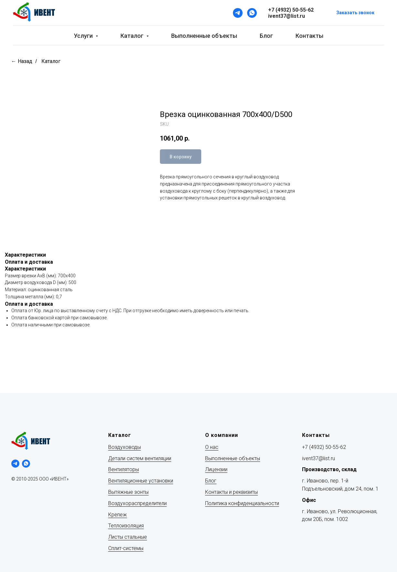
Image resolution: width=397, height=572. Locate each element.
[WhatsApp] (252, 13)
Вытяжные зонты (128, 492)
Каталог (50, 61)
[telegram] (15, 464)
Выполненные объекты (204, 35)
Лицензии (216, 469)
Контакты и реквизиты (231, 492)
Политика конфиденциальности (242, 503)
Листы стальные (127, 537)
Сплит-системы (125, 548)
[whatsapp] (26, 464)
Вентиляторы (123, 469)
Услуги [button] (84, 35)
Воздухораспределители (137, 503)
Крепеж (117, 515)
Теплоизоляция (126, 526)
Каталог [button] (132, 35)
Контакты (309, 35)
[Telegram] (238, 13)
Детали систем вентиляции (139, 458)
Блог (266, 35)
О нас (211, 447)
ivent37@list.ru (318, 458)
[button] (355, 13)
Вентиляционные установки (140, 481)
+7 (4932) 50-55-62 (324, 447)
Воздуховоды (124, 447)
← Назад (21, 61)
